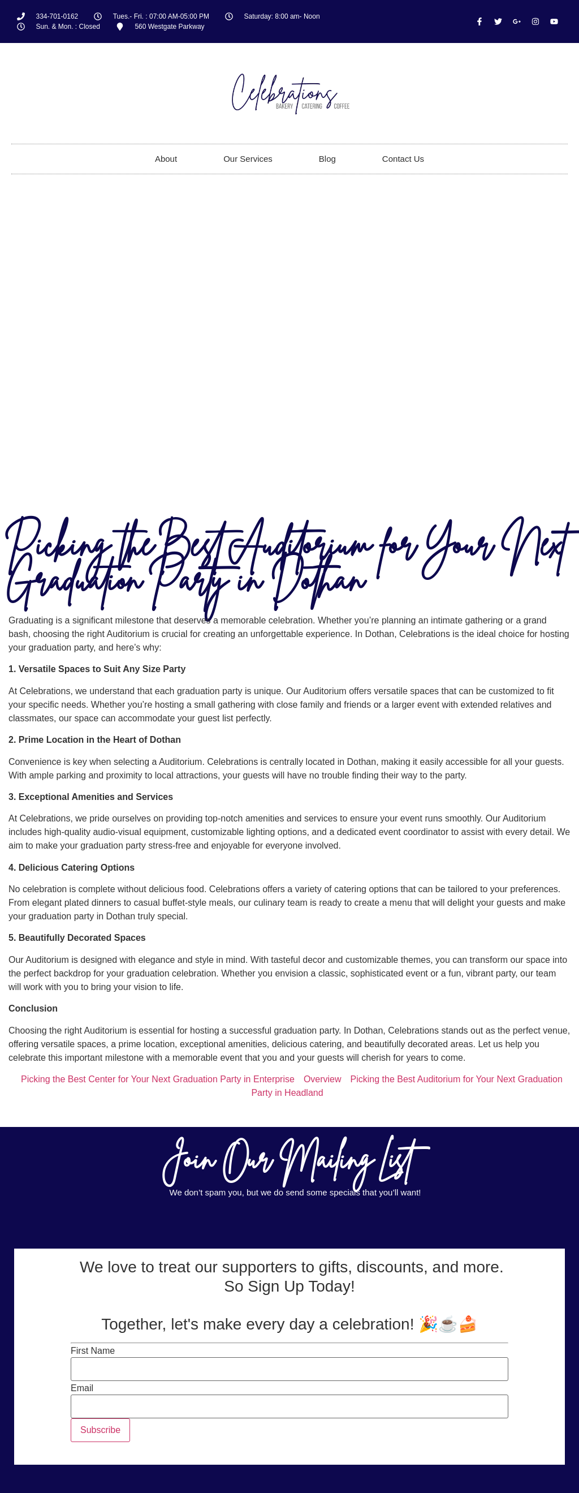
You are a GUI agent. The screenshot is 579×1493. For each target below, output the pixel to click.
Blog (327, 159)
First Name (93, 1351)
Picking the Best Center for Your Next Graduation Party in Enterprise (158, 1079)
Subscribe (100, 1430)
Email (82, 1388)
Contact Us (403, 159)
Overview (323, 1079)
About (166, 159)
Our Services (248, 159)
